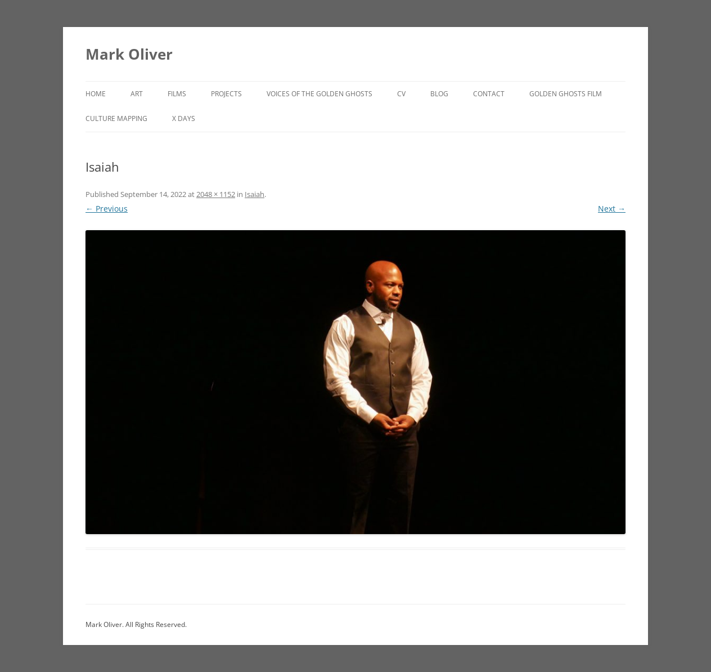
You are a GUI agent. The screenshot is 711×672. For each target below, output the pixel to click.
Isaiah (254, 194)
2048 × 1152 (215, 194)
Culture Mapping (116, 118)
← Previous (107, 208)
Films (177, 93)
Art (136, 93)
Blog (439, 93)
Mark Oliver (129, 54)
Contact (489, 93)
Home (96, 93)
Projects (226, 93)
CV (401, 93)
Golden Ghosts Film (565, 93)
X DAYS (183, 118)
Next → (612, 208)
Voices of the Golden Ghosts (319, 93)
